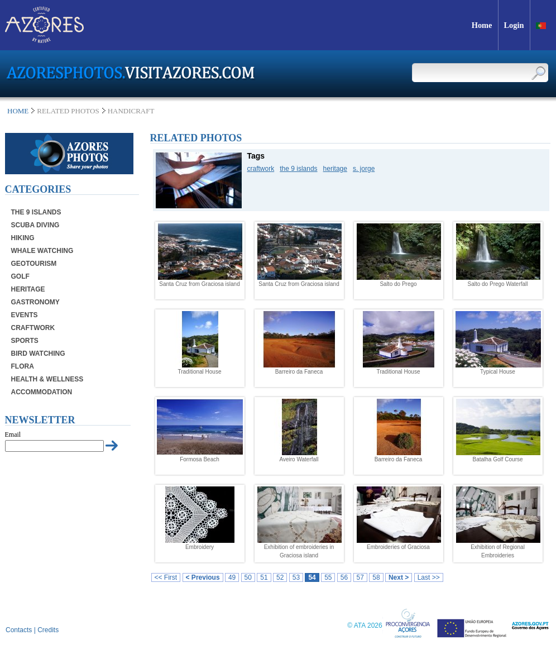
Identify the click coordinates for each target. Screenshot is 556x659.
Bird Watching (38, 353)
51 (263, 577)
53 (296, 577)
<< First (166, 577)
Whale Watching (42, 251)
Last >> (429, 577)
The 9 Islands (36, 212)
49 (232, 577)
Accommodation (42, 392)
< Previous (203, 577)
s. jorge (364, 169)
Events (24, 315)
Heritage (28, 289)
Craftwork (33, 328)
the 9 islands (298, 169)
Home (17, 111)
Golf (20, 276)
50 (248, 577)
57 (360, 577)
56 (344, 577)
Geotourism (34, 264)
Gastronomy (35, 302)
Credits (48, 630)
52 (280, 577)
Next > (399, 577)
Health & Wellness (47, 379)
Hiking (23, 238)
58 (376, 577)
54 (311, 577)
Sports (25, 341)
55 (328, 577)
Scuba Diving (35, 225)
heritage (335, 169)
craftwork (261, 169)
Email (13, 434)
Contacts (19, 630)
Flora (22, 366)
